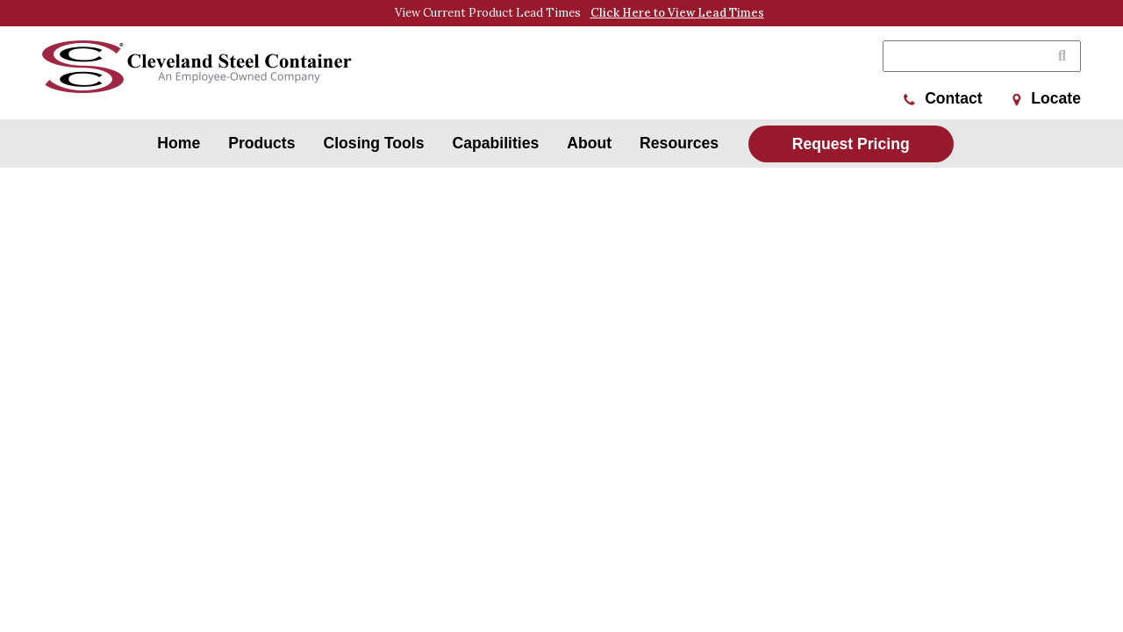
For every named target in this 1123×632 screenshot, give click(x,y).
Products (261, 143)
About (589, 143)
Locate (1046, 98)
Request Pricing (851, 144)
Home (178, 143)
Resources (679, 143)
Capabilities (496, 143)
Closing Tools (374, 143)
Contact (943, 98)
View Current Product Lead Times (579, 13)
